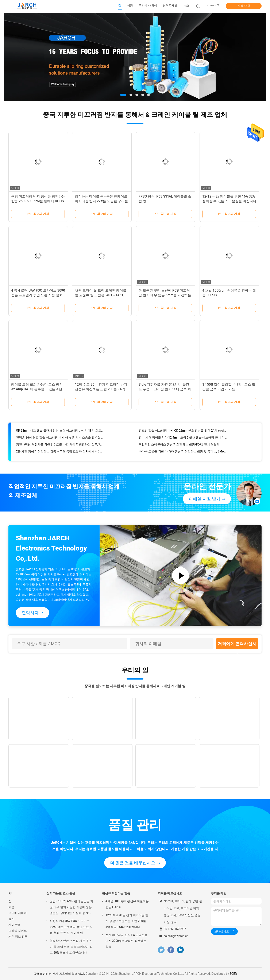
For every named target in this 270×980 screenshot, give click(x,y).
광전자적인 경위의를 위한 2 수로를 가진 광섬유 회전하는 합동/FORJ (60, 445)
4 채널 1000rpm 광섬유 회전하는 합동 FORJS (127, 904)
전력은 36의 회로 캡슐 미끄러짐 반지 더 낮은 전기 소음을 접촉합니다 (60, 438)
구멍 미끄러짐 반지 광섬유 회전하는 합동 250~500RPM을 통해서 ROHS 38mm (38, 201)
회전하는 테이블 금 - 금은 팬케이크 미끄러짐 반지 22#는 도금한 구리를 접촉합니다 (101, 201)
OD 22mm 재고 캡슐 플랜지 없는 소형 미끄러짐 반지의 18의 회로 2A (60, 431)
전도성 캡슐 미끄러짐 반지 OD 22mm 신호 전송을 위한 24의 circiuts (183, 431)
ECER (233, 973)
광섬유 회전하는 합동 (116, 893)
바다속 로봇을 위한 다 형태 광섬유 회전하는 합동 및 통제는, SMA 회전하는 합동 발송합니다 (183, 452)
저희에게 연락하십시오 (237, 645)
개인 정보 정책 (18, 936)
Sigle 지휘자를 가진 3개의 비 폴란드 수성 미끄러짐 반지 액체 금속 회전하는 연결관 (165, 389)
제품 (11, 907)
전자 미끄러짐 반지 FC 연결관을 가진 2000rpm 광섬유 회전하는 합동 (126, 940)
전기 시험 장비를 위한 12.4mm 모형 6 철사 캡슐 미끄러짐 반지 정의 (183, 438)
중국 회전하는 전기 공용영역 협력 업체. (59, 973)
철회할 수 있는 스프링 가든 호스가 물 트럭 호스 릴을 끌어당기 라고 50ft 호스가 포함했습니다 (71, 946)
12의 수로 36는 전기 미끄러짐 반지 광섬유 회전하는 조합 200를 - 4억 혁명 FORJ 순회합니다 (101, 389)
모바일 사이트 (17, 930)
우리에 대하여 (17, 913)
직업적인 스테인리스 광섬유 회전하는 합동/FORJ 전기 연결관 (179, 445)
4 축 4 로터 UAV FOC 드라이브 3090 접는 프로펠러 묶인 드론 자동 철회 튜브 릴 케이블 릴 (38, 295)
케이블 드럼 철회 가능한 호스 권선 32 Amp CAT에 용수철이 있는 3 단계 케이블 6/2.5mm (37, 389)
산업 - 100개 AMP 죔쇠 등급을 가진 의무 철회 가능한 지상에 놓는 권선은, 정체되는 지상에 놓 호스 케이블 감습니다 (71, 907)
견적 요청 (243, 5)
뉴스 (11, 919)
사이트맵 (14, 924)
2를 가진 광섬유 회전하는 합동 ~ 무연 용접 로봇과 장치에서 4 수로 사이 (60, 452)
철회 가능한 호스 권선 (60, 893)
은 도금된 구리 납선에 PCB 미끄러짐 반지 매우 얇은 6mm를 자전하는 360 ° (165, 295)
